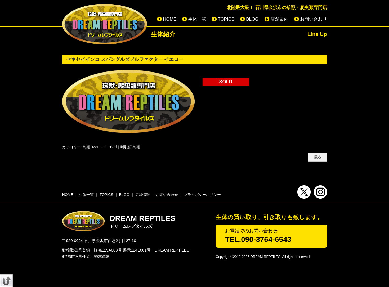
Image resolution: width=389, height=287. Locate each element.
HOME (169, 19)
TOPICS (226, 19)
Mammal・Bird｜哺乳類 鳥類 (116, 147)
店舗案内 (279, 19)
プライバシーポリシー (202, 194)
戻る (317, 157)
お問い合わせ (313, 19)
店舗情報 (142, 194)
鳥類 (86, 147)
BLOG (252, 19)
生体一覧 (197, 19)
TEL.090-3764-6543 (258, 239)
